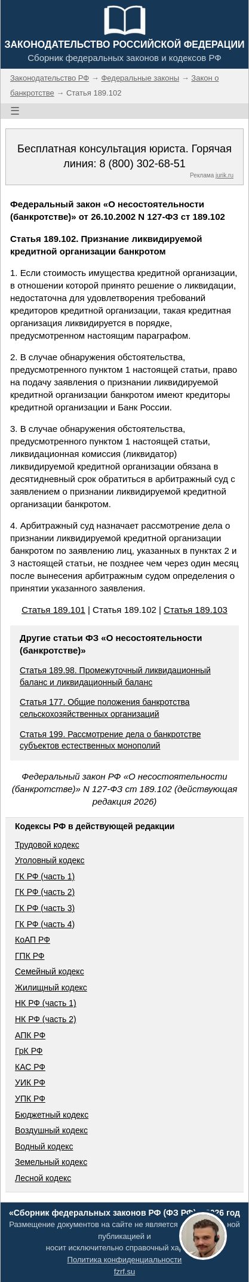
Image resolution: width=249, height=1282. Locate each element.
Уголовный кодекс (50, 860)
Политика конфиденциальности (124, 1259)
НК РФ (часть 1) (45, 1003)
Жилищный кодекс (51, 987)
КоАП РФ (32, 939)
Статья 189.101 (53, 610)
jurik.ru (224, 175)
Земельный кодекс (51, 1162)
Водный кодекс (44, 1146)
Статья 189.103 (196, 610)
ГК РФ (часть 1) (45, 876)
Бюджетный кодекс (51, 1115)
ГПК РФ (30, 956)
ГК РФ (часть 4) (45, 924)
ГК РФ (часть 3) (45, 908)
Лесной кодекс (43, 1178)
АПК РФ (30, 1035)
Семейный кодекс (49, 971)
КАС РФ (30, 1067)
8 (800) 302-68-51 (143, 164)
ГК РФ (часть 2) (45, 892)
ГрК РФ (28, 1051)
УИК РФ (30, 1082)
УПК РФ (30, 1098)
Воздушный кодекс (51, 1130)
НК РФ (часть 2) (45, 1019)
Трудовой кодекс (47, 844)
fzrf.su (124, 1271)
